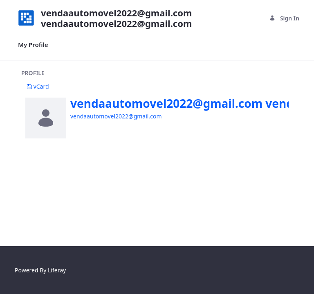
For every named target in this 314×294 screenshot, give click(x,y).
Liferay (57, 270)
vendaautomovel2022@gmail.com (115, 116)
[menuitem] (33, 44)
